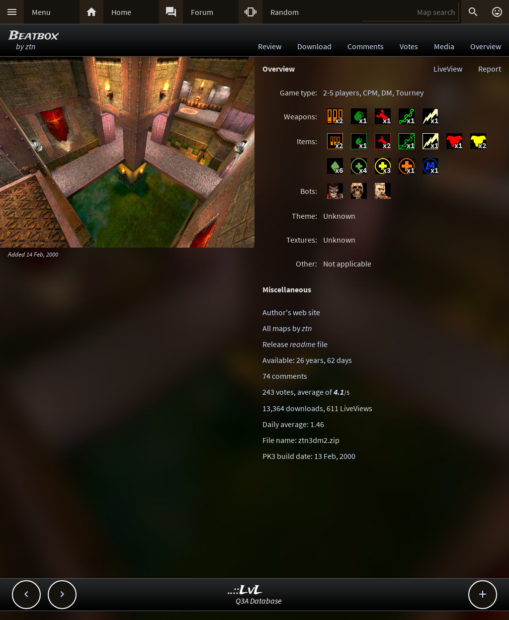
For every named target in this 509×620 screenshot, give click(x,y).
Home (121, 12)
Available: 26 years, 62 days (307, 360)
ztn (30, 46)
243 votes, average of (305, 392)
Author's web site (291, 312)
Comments (365, 46)
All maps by (287, 328)
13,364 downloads (292, 408)
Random (284, 12)
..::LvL (245, 590)
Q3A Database (259, 601)
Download (314, 46)
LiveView (447, 69)
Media (444, 46)
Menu (41, 12)
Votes (409, 46)
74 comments (284, 376)
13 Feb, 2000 (334, 456)
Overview (485, 46)
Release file (295, 344)
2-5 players (341, 92)
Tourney (410, 92)
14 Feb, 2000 (42, 254)
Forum (202, 12)
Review (269, 46)
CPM (370, 92)
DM (386, 92)
